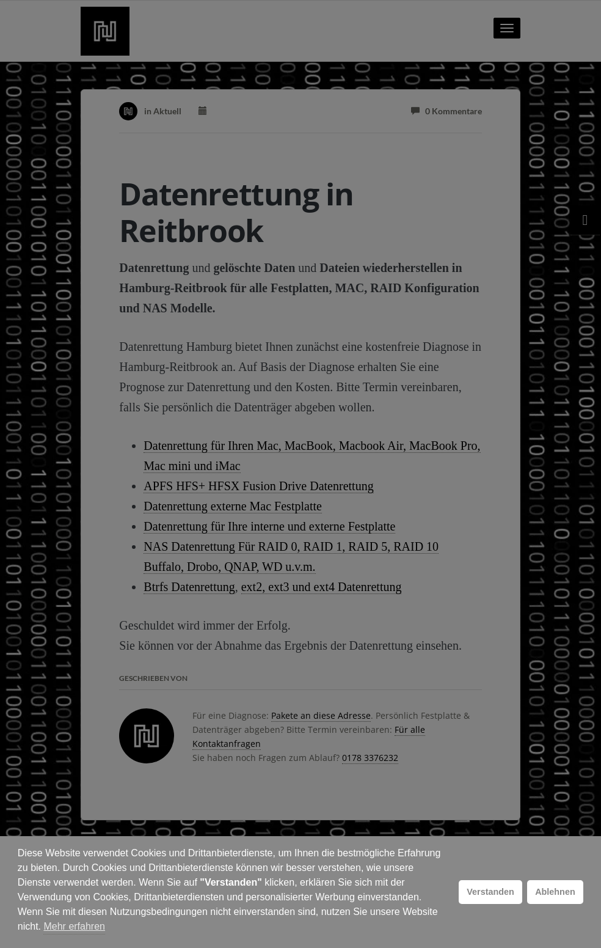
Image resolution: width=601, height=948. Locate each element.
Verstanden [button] (490, 892)
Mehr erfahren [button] (74, 926)
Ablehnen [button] (555, 892)
